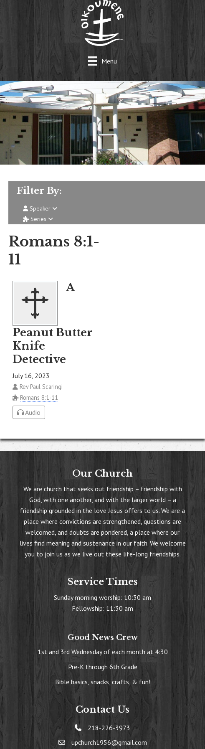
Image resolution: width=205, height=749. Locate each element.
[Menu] (102, 60)
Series (38, 219)
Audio (28, 412)
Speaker (40, 208)
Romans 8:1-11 (39, 397)
